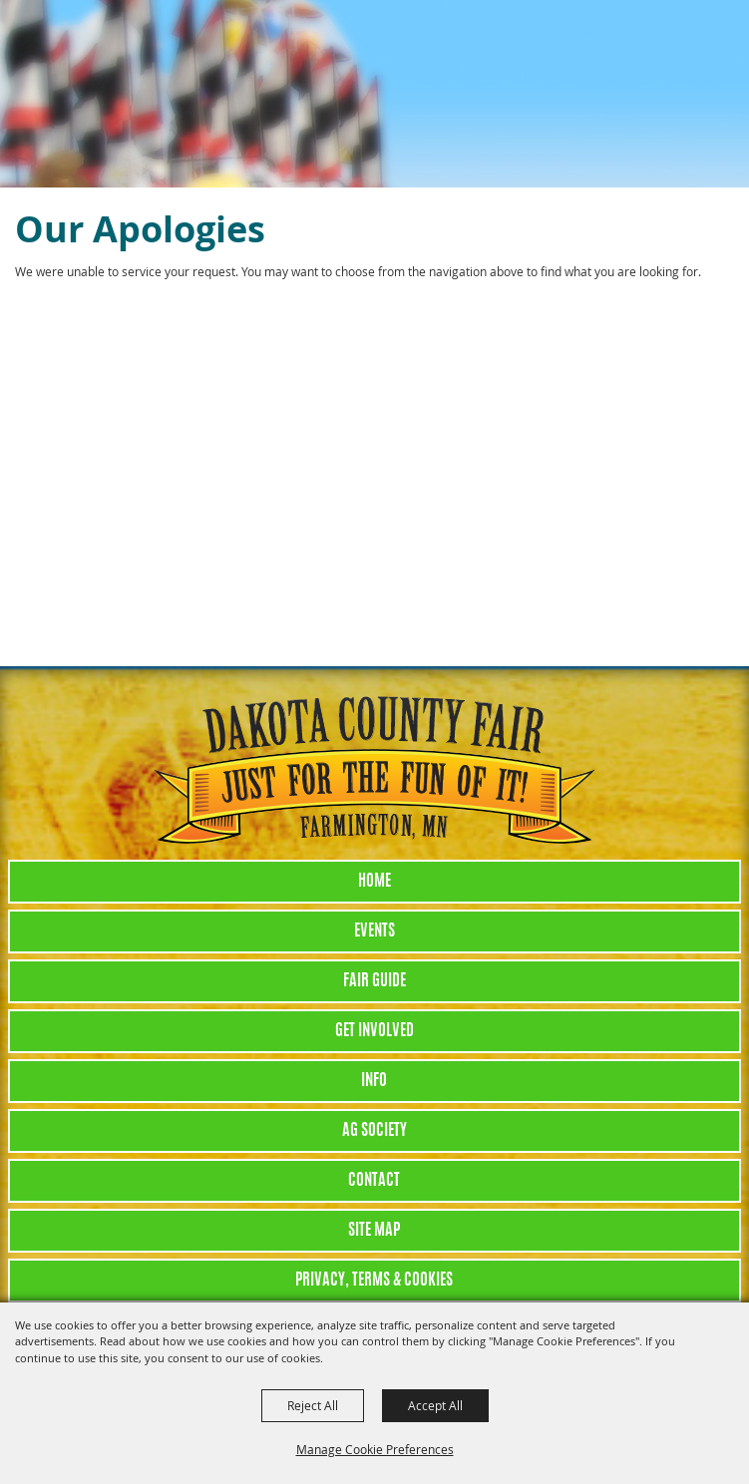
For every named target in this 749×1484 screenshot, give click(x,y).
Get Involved (374, 1031)
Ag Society (374, 1131)
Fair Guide (374, 981)
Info (374, 1081)
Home (374, 882)
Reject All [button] (312, 1405)
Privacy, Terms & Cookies (374, 1281)
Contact (374, 1181)
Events (374, 931)
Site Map (374, 1231)
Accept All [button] (435, 1405)
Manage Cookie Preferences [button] (375, 1449)
